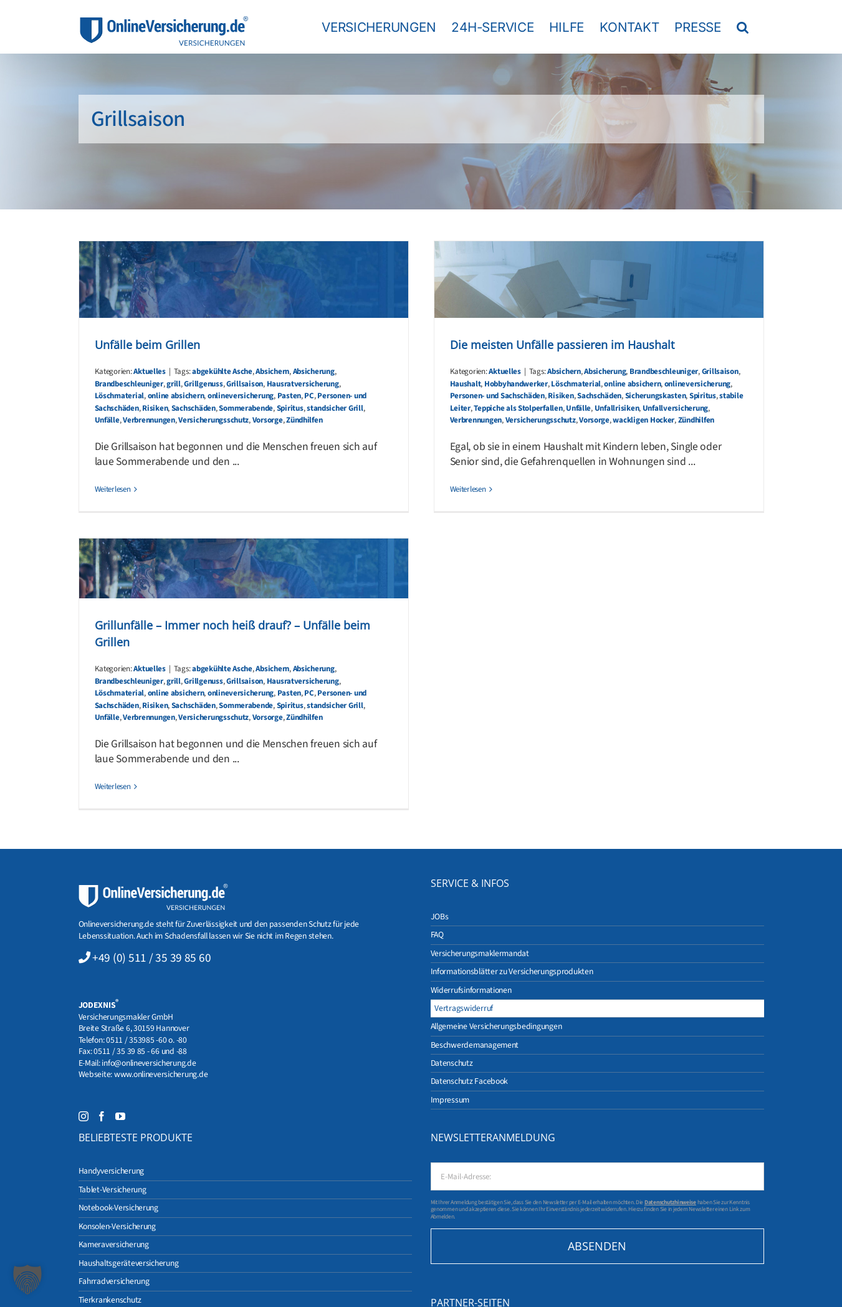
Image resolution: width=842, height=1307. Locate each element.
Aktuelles (149, 371)
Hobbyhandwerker (516, 384)
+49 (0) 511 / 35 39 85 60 (151, 958)
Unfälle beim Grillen (147, 344)
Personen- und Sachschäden (497, 395)
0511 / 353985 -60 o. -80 (146, 1040)
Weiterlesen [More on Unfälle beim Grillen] (113, 489)
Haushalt (465, 384)
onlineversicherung (241, 395)
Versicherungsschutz (213, 420)
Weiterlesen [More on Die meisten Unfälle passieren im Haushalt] (468, 489)
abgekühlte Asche (222, 371)
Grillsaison (244, 384)
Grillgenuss (203, 384)
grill (173, 384)
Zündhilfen (304, 420)
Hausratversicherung (303, 384)
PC (308, 395)
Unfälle (107, 420)
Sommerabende (246, 408)
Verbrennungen (149, 420)
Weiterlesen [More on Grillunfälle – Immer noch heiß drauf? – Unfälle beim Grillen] (113, 786)
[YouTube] (120, 1116)
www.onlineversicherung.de (161, 1074)
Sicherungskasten (655, 395)
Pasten (289, 395)
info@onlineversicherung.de (149, 1063)
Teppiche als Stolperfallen (518, 408)
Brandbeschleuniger (129, 384)
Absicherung (314, 371)
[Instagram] (84, 1116)
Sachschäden (193, 408)
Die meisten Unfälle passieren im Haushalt (562, 344)
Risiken (155, 408)
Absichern (272, 371)
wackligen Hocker (643, 420)
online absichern (176, 395)
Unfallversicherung (675, 408)
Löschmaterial (120, 395)
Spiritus (290, 408)
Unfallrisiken (617, 408)
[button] (743, 27)
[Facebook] (102, 1116)
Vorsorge (267, 420)
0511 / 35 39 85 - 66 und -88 (140, 1051)
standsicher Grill (335, 408)
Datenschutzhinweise (670, 1202)
